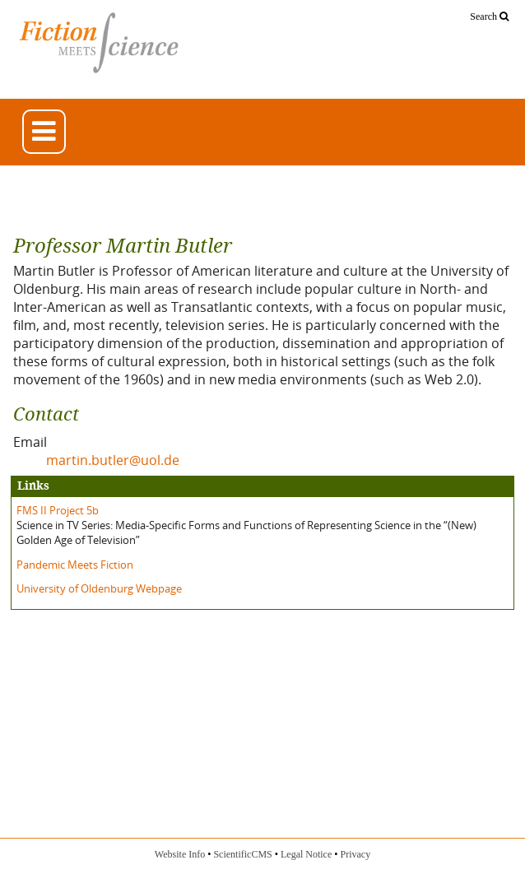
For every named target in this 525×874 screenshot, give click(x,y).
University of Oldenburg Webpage (99, 588)
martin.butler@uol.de (112, 460)
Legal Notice (306, 854)
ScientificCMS (242, 854)
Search (489, 16)
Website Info (180, 854)
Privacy (355, 854)
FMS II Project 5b (57, 510)
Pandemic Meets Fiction (74, 564)
